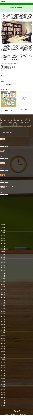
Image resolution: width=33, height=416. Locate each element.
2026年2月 (3, 229)
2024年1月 (3, 267)
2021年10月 (3, 306)
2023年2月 (3, 281)
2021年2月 (3, 318)
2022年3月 (3, 299)
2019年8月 (3, 338)
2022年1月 (3, 302)
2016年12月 (3, 376)
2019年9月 (3, 337)
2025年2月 (3, 248)
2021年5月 (3, 313)
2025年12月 (3, 232)
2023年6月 (3, 275)
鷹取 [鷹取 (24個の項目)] (5, 127)
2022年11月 (3, 286)
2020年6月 (3, 322)
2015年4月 (3, 391)
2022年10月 (3, 287)
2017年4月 (3, 372)
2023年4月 (3, 278)
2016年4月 (3, 384)
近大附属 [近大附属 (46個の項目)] (19, 125)
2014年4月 (3, 399)
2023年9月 (3, 272)
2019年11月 (3, 333)
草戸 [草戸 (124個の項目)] (8, 125)
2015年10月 (3, 386)
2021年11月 (3, 305)
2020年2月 (3, 329)
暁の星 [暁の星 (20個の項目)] (25, 122)
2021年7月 (3, 310)
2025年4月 (3, 245)
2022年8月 (3, 291)
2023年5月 (3, 276)
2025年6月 (3, 241)
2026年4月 (3, 225)
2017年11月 (3, 364)
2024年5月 (3, 260)
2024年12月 (3, 251)
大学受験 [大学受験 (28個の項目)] (22, 120)
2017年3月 (3, 373)
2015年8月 (3, 389)
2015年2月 (3, 394)
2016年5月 (3, 383)
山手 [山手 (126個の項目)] (1, 122)
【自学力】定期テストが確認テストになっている (11, 186)
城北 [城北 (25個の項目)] (8, 120)
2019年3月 (3, 346)
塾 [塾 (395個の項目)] (14, 120)
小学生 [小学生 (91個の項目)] (29, 120)
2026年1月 (3, 230)
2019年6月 (3, 341)
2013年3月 (3, 405)
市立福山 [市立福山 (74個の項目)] (5, 122)
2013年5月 (3, 403)
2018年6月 (3, 356)
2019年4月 (3, 345)
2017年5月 (3, 370)
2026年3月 (3, 227)
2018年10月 (3, 352)
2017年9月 (3, 367)
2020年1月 (3, 330)
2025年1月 (3, 249)
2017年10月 (3, 365)
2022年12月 (3, 284)
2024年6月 (3, 259)
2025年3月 (3, 246)
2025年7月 (3, 240)
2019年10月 (3, 335)
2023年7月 (3, 273)
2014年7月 (3, 397)
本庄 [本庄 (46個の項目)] (28, 122)
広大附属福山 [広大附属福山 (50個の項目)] (14, 122)
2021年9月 (3, 308)
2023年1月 (3, 283)
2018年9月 (3, 354)
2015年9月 (3, 387)
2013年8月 (3, 402)
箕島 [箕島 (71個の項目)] (5, 125)
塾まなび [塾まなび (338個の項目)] (18, 120)
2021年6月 (3, 311)
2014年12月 (3, 395)
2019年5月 (3, 343)
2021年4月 (3, 314)
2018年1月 (3, 362)
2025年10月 (3, 235)
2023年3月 (3, 279)
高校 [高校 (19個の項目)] (25, 125)
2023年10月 (3, 270)
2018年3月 (3, 359)
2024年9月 (3, 254)
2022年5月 (3, 295)
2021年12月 (3, 303)
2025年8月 (3, 238)
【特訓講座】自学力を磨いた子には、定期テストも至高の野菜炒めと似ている (15, 174)
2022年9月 (3, 289)
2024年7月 (3, 257)
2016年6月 (3, 381)
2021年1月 (3, 319)
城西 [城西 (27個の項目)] (11, 120)
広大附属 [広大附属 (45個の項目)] (10, 122)
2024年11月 (3, 252)
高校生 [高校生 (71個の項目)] (2, 127)
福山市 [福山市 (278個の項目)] (2, 125)
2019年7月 (3, 340)
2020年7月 (3, 321)
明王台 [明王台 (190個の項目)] (22, 122)
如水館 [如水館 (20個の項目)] (26, 120)
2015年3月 (3, 392)
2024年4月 (3, 262)
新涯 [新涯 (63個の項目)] (18, 122)
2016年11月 (3, 378)
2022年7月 (3, 292)
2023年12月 (3, 268)
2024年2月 (3, 265)
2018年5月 (3, 357)
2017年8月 (3, 368)
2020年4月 (3, 326)
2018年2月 (3, 360)
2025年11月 (3, 233)
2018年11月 (3, 351)
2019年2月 (3, 348)
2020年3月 (3, 327)
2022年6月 (3, 294)
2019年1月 (3, 349)
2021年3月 (3, 316)
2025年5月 (3, 243)
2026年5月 (3, 224)
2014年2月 (3, 400)
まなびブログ (2, 81)
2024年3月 (3, 264)
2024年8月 (3, 256)
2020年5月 (3, 324)
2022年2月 (3, 300)
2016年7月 (3, 379)
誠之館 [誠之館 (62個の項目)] (12, 125)
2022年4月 (3, 297)
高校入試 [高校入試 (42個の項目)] (29, 125)
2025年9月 (3, 237)
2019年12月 (3, 332)
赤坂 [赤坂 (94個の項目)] (15, 125)
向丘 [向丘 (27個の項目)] (1, 120)
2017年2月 (3, 375)
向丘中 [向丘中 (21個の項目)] (5, 120)
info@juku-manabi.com (4, 69)
